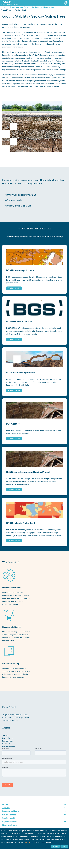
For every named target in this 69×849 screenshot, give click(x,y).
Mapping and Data (10, 811)
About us (6, 808)
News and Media (9, 825)
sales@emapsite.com (10, 720)
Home (3, 7)
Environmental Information (43, 7)
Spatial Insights (9, 818)
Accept (55, 846)
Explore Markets (9, 821)
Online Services (9, 814)
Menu (66, 3)
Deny (64, 846)
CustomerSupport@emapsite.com (15, 717)
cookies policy (29, 842)
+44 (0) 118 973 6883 (19, 715)
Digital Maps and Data (19, 7)
